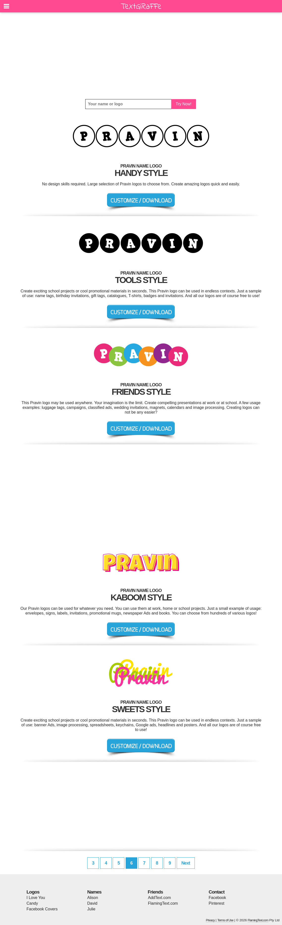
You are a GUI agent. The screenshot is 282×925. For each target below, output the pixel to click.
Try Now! (183, 104)
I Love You (36, 898)
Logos (33, 892)
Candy (32, 903)
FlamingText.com (163, 903)
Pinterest (216, 903)
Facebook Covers (42, 909)
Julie (91, 909)
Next (185, 863)
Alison (92, 898)
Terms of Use (225, 920)
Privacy (210, 920)
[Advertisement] (141, 55)
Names (94, 892)
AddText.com (159, 898)
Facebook (217, 898)
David (92, 903)
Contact (217, 892)
